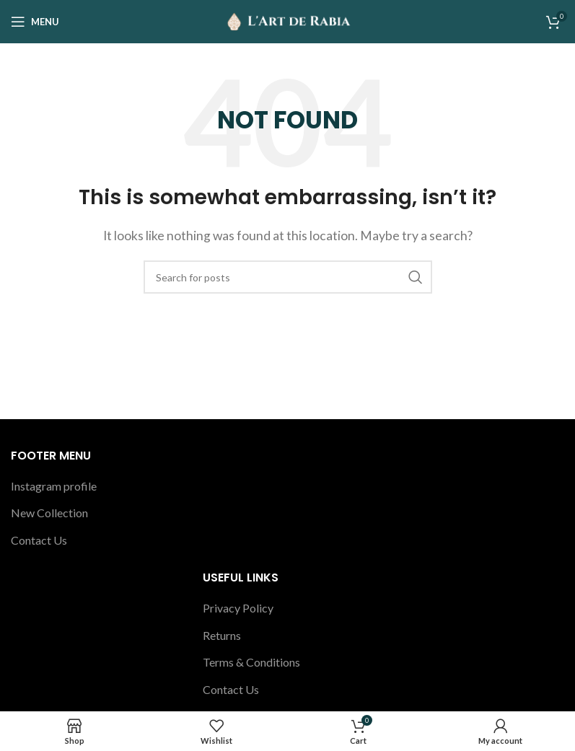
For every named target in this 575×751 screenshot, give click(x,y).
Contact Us (39, 540)
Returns (222, 635)
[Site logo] (287, 20)
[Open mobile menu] (35, 21)
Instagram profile (54, 486)
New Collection (49, 512)
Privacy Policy (238, 608)
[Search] (288, 277)
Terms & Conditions (251, 662)
